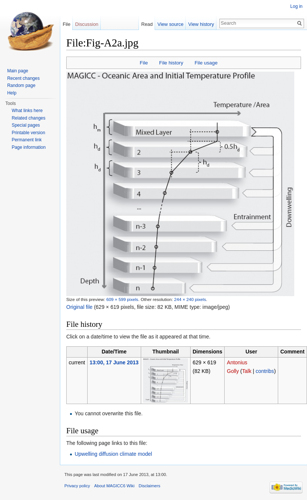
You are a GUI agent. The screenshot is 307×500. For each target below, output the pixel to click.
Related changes (28, 118)
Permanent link (27, 139)
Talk (247, 371)
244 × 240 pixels (190, 299)
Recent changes (23, 78)
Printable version (28, 132)
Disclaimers (149, 486)
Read (147, 24)
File (144, 63)
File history (171, 63)
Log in (296, 6)
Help (11, 93)
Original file (79, 307)
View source (170, 24)
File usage (206, 63)
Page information (29, 147)
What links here (27, 110)
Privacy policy (77, 486)
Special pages (26, 125)
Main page (17, 70)
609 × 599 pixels (122, 299)
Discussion (86, 24)
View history (201, 24)
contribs (265, 371)
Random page (21, 85)
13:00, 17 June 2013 (114, 362)
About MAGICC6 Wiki (114, 486)
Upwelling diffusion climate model (113, 454)
